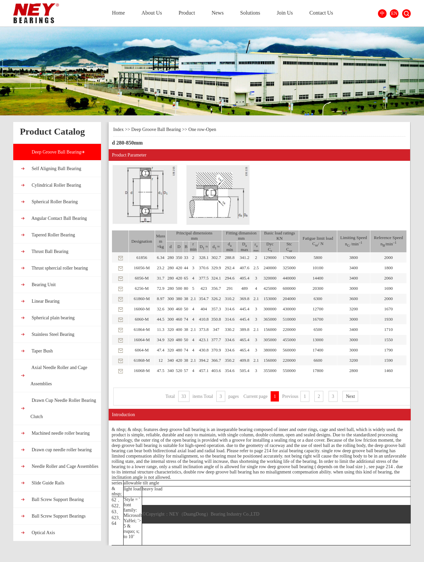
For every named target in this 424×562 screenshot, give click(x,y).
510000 (289, 319)
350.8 (216, 319)
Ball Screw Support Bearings (57, 516)
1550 (388, 339)
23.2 (160, 267)
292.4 (230, 267)
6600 (318, 360)
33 (186, 257)
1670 (388, 308)
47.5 (160, 370)
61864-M (142, 329)
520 (179, 370)
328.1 (203, 257)
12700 (317, 308)
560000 (289, 349)
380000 (269, 349)
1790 (388, 349)
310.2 (230, 298)
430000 (289, 308)
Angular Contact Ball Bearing (58, 218)
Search (406, 13)
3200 (353, 308)
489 (244, 288)
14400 (317, 278)
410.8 (203, 319)
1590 (388, 360)
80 (186, 288)
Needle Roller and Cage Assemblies (64, 466)
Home (118, 13)
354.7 (203, 298)
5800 (318, 257)
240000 (269, 267)
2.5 (256, 267)
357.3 (216, 308)
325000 (289, 267)
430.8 (203, 349)
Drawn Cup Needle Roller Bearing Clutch (63, 408)
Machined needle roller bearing (60, 433)
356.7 (216, 288)
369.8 (244, 298)
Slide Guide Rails (47, 482)
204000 (289, 298)
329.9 (216, 267)
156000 (269, 329)
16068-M (142, 370)
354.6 (230, 370)
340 (170, 360)
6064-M (142, 349)
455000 (289, 339)
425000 (269, 288)
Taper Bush (41, 350)
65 (186, 278)
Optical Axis (42, 532)
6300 (318, 298)
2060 (388, 278)
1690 (388, 288)
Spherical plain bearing (52, 317)
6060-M (142, 319)
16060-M (142, 308)
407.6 (244, 267)
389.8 (244, 329)
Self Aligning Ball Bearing (55, 168)
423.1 (203, 339)
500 (179, 288)
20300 (317, 288)
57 (186, 370)
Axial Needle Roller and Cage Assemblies (58, 375)
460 (179, 308)
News (218, 13)
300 (170, 298)
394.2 (203, 360)
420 (179, 267)
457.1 (203, 370)
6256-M (142, 288)
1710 (388, 329)
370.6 (203, 267)
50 (186, 308)
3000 (353, 288)
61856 (141, 257)
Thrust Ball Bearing (49, 251)
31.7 (160, 278)
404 (203, 308)
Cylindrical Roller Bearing (55, 185)
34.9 (160, 339)
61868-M (142, 360)
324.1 (216, 278)
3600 (353, 298)
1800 (388, 267)
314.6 (230, 308)
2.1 (193, 298)
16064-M (142, 339)
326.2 (216, 298)
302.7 (216, 257)
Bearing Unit (43, 284)
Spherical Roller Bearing (54, 201)
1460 (388, 370)
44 (186, 267)
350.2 (230, 360)
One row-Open (202, 129)
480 (179, 339)
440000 (289, 278)
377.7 (216, 339)
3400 (353, 267)
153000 (269, 298)
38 (186, 298)
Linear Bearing (45, 301)
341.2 (244, 257)
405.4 (244, 278)
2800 (353, 370)
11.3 (160, 329)
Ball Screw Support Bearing (57, 499)
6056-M (142, 278)
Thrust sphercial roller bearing (59, 268)
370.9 (216, 349)
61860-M (142, 298)
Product (187, 13)
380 (179, 298)
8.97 (160, 298)
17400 (317, 349)
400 (179, 329)
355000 (269, 370)
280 (170, 257)
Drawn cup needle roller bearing (61, 449)
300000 (269, 308)
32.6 (160, 308)
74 (186, 319)
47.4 (160, 349)
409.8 (244, 360)
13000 (317, 339)
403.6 (216, 370)
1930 (388, 319)
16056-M (142, 267)
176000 (289, 257)
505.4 (244, 370)
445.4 (244, 308)
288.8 (230, 257)
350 (179, 257)
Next (350, 396)
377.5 (203, 278)
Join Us (285, 13)
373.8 (203, 329)
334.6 (230, 339)
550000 (289, 370)
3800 (353, 257)
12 (160, 360)
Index (118, 129)
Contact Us (321, 13)
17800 (317, 370)
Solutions (250, 13)
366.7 (216, 360)
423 (203, 288)
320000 (269, 278)
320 (170, 329)
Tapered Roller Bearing (52, 234)
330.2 (230, 329)
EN (394, 13)
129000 (269, 257)
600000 (289, 288)
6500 (318, 329)
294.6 (230, 278)
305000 (269, 339)
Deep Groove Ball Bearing (55, 152)
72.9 (160, 288)
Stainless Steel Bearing (52, 334)
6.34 (160, 257)
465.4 (244, 339)
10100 (317, 267)
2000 (388, 257)
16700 (317, 319)
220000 (289, 329)
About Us (151, 13)
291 (230, 288)
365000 (269, 319)
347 (216, 329)
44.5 (160, 319)
